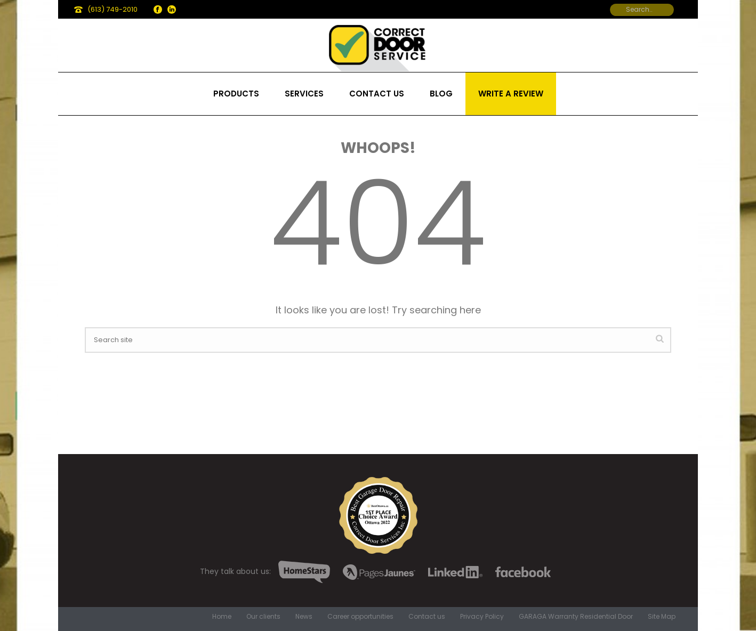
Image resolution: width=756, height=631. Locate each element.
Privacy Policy (482, 616)
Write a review (510, 93)
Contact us (376, 93)
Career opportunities (360, 616)
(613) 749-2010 (112, 9)
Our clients (263, 616)
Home (221, 616)
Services (304, 93)
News (303, 616)
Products (236, 93)
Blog (441, 93)
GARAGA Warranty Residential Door (576, 616)
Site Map (661, 616)
